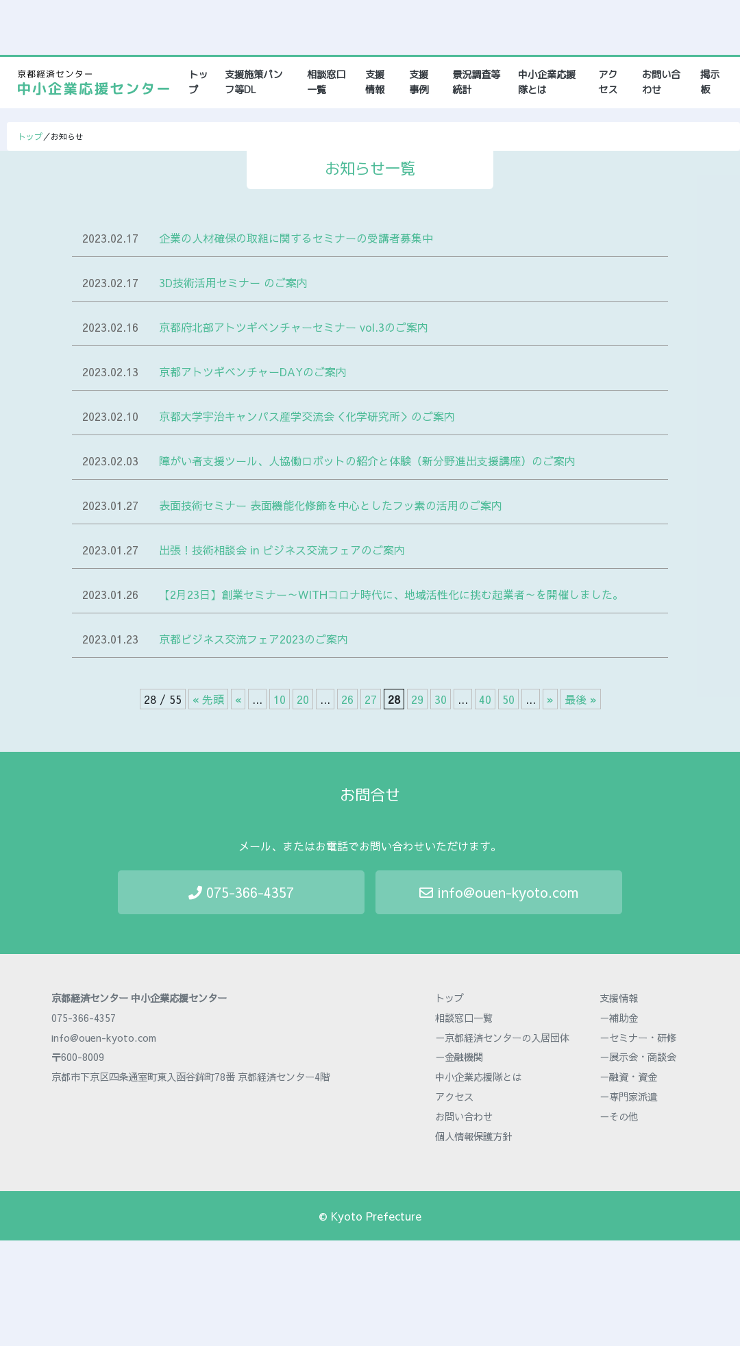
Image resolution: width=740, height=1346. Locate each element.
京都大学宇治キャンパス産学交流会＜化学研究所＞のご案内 (307, 416)
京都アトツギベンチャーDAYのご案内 (253, 371)
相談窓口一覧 (326, 82)
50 (508, 699)
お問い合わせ (661, 82)
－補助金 (619, 1018)
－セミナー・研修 (638, 1037)
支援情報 (374, 82)
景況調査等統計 (476, 82)
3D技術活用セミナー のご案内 (233, 282)
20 (303, 699)
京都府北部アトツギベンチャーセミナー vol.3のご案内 (293, 326)
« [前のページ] (238, 699)
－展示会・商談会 (638, 1057)
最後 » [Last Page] (581, 699)
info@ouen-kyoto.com (498, 892)
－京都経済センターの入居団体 (502, 1037)
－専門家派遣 (628, 1096)
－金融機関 (459, 1057)
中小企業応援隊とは (547, 82)
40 (485, 699)
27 (371, 699)
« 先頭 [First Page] (208, 699)
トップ (200, 82)
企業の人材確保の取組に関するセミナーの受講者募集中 (296, 237)
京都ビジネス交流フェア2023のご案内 (253, 638)
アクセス (607, 82)
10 (279, 699)
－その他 (619, 1116)
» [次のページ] (550, 699)
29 (417, 699)
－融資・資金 (628, 1077)
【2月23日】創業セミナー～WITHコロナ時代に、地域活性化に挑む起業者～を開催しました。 (391, 594)
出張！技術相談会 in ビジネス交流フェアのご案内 (282, 549)
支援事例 (418, 82)
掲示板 (709, 82)
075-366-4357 (241, 892)
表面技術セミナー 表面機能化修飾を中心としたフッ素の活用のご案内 (330, 505)
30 (440, 699)
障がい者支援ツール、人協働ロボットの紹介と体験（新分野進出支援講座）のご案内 (367, 460)
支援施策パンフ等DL (253, 82)
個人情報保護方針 (473, 1136)
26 (347, 699)
